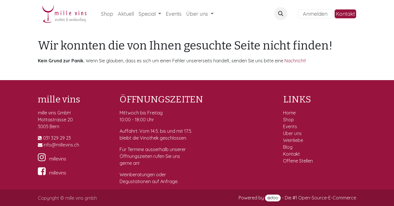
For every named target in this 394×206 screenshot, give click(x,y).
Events (290, 126)
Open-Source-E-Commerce (327, 198)
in (45, 145)
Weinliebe (293, 140)
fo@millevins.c (62, 145)
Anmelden (315, 14)
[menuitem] (107, 14)
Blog (287, 147)
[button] (280, 13)
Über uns (292, 133)
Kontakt (345, 14)
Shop (289, 119)
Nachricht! (295, 61)
